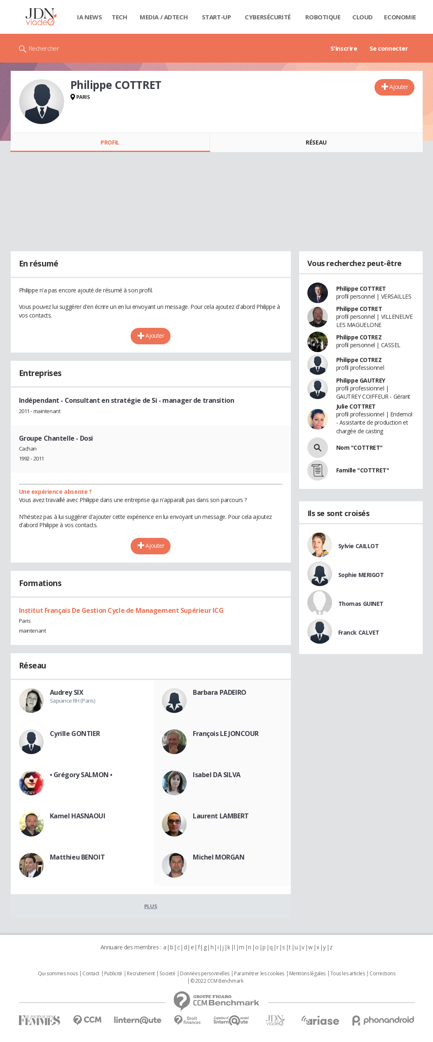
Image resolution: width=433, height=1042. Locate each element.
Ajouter (398, 87)
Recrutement (140, 974)
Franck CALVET (359, 632)
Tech (119, 17)
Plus (150, 906)
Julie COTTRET (356, 406)
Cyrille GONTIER (75, 733)
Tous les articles (347, 974)
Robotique (322, 17)
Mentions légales (307, 974)
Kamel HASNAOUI (77, 815)
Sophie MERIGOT (361, 575)
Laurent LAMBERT (221, 815)
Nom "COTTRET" (359, 447)
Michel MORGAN (219, 857)
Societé (167, 974)
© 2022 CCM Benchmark (216, 981)
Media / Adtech (163, 17)
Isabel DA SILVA (217, 774)
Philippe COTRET (359, 309)
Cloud (362, 17)
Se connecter (389, 48)
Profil (110, 142)
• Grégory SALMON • (81, 774)
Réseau (316, 142)
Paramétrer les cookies (259, 974)
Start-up (216, 17)
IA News (89, 17)
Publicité (113, 974)
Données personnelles (204, 974)
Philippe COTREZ (359, 337)
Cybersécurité (268, 17)
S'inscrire (343, 48)
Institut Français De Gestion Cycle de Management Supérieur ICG (121, 610)
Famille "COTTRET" (362, 470)
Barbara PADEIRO (219, 692)
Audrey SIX (67, 692)
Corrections (382, 974)
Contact (90, 974)
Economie (400, 17)
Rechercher (43, 48)
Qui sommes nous (58, 974)
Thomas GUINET (361, 603)
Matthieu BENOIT (77, 857)
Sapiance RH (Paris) (72, 700)
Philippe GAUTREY (360, 380)
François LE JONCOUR (226, 733)
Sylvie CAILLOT (358, 546)
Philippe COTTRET (361, 288)
